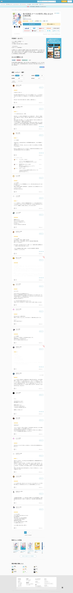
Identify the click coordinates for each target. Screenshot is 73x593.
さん (18, 85)
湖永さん (16, 159)
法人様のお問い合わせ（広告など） (48, 583)
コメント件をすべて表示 (18, 157)
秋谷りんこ (24, 17)
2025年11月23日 (18, 232)
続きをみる (27, 171)
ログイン (70, 1)
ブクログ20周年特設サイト (38, 586)
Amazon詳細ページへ (51, 24)
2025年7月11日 (18, 213)
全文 (42, 75)
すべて (14, 81)
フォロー (41, 87)
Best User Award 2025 (38, 585)
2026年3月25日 (18, 86)
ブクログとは (58, 1)
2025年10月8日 (18, 258)
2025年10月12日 (18, 107)
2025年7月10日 (18, 393)
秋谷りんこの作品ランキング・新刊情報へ (28, 556)
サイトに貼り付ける (17, 33)
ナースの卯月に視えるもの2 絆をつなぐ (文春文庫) (31, 551)
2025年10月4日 (18, 374)
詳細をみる (40, 102)
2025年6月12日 (18, 477)
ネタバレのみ (20, 81)
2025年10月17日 (18, 454)
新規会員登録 (64, 1)
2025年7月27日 (18, 176)
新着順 (22, 75)
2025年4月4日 (18, 492)
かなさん (16, 164)
